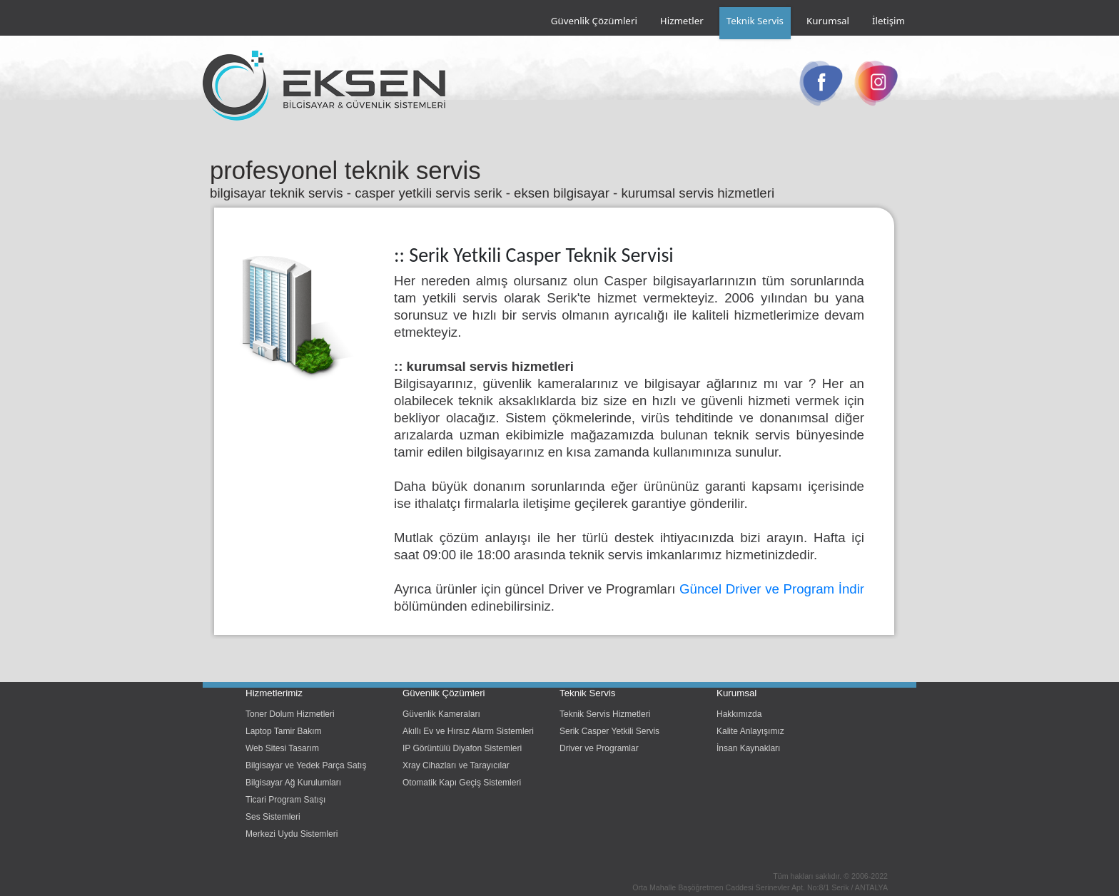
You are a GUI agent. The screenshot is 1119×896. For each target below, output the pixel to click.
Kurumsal (827, 20)
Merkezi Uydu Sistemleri (291, 834)
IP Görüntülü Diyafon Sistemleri (462, 748)
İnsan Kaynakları (748, 748)
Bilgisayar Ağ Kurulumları (293, 783)
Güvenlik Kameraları (441, 714)
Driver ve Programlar (599, 748)
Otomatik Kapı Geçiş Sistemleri (461, 783)
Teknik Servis (755, 20)
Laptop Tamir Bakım (283, 731)
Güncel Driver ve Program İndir (771, 588)
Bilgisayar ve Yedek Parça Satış (305, 765)
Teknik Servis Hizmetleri (605, 714)
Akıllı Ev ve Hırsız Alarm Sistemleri (468, 731)
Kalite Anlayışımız (750, 731)
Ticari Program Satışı (285, 800)
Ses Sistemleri (272, 817)
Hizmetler (682, 20)
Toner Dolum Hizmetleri (290, 714)
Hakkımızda (739, 714)
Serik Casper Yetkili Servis (609, 731)
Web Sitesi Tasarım (282, 748)
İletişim (888, 20)
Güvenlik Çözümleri (594, 20)
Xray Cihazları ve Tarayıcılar (456, 765)
